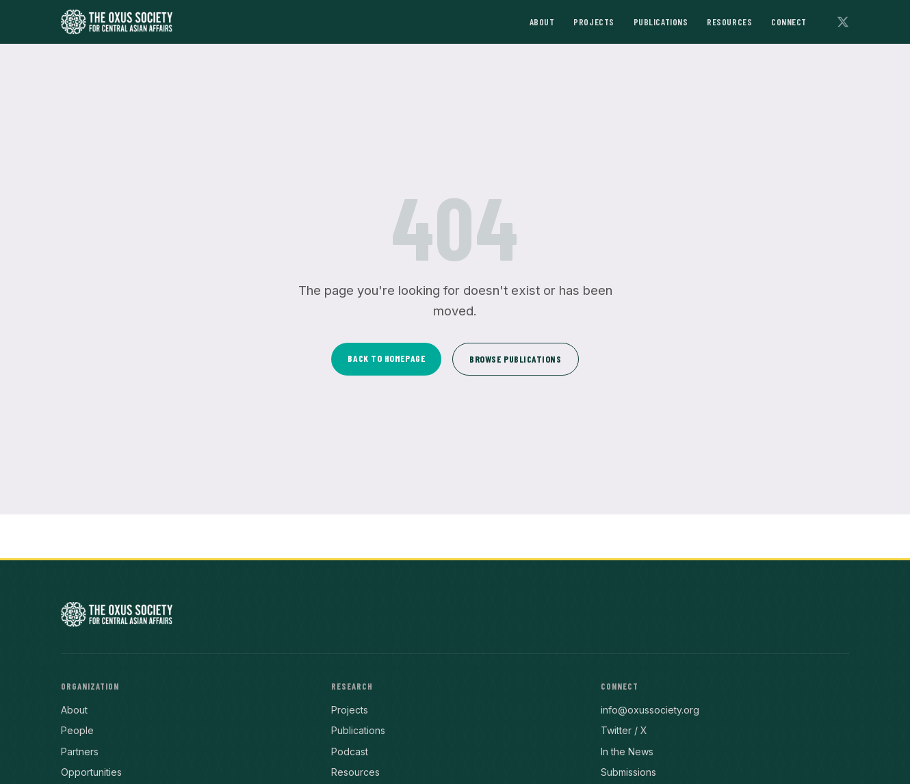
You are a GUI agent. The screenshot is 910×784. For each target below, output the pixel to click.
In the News (627, 751)
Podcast (349, 751)
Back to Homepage (386, 358)
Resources (729, 21)
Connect (789, 21)
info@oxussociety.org (650, 710)
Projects (593, 21)
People (77, 730)
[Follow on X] (843, 22)
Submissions (628, 772)
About (542, 21)
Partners (80, 751)
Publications (661, 21)
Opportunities (91, 772)
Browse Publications (515, 359)
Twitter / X (624, 730)
